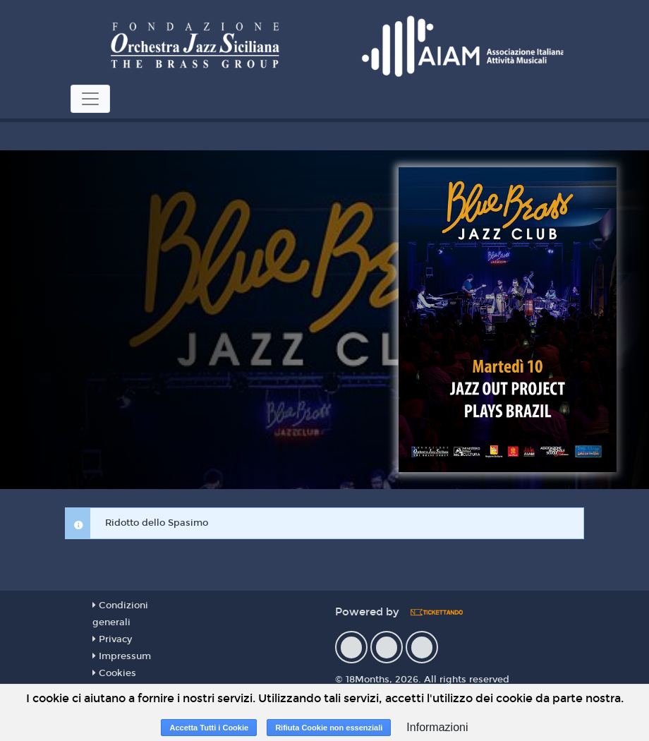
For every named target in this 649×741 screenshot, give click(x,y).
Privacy (112, 639)
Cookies (114, 673)
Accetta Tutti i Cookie (208, 727)
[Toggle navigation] (90, 99)
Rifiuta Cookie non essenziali (328, 727)
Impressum (121, 656)
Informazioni (437, 727)
